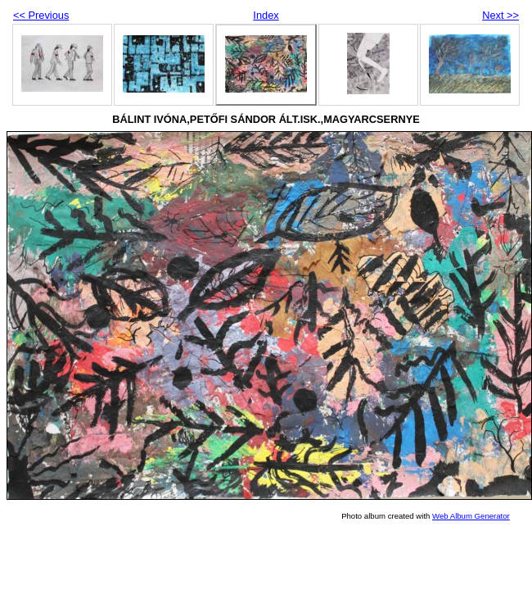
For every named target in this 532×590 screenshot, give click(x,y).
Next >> (500, 15)
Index (265, 15)
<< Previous (41, 15)
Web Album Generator (471, 515)
